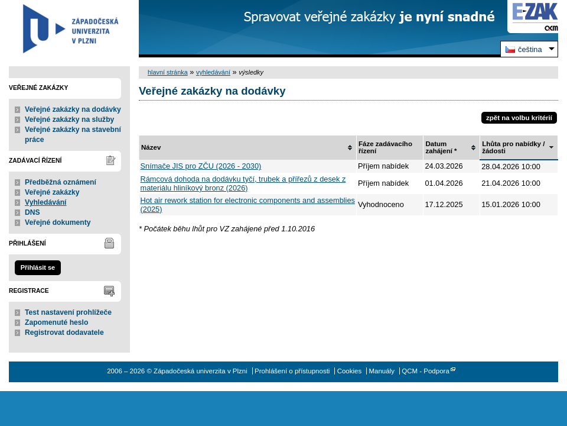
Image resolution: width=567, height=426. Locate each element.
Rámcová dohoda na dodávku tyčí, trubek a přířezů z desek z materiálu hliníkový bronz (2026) (243, 183)
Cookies (349, 371)
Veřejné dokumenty (57, 222)
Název (151, 147)
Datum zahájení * (441, 147)
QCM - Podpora (425, 371)
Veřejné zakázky (52, 192)
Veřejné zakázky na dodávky (73, 109)
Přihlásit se (38, 267)
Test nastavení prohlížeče (68, 312)
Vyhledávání (46, 202)
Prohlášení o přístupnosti (292, 371)
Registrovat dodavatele (64, 332)
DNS (32, 212)
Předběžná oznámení (60, 182)
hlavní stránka (168, 72)
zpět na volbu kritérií (519, 117)
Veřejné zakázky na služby (69, 119)
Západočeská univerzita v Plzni (69, 28)
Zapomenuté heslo (56, 322)
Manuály (382, 371)
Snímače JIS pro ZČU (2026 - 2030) (201, 166)
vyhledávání (213, 72)
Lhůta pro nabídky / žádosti (513, 147)
